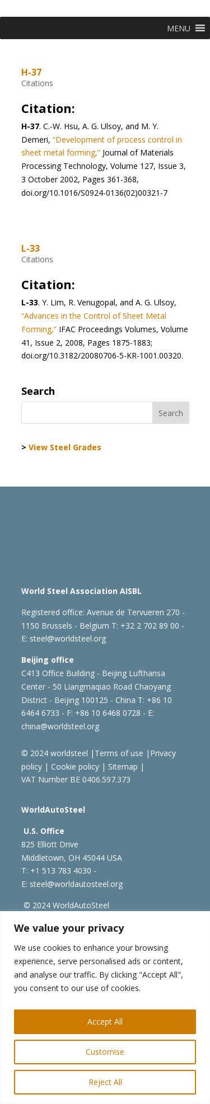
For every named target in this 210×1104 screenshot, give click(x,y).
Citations (37, 83)
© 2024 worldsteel (54, 753)
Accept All (105, 1021)
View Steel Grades (65, 447)
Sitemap (122, 766)
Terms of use (119, 753)
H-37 (31, 72)
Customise (105, 1051)
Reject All (105, 1082)
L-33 (30, 248)
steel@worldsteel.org (68, 638)
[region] (105, 1007)
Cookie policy (74, 766)
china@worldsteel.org (60, 726)
